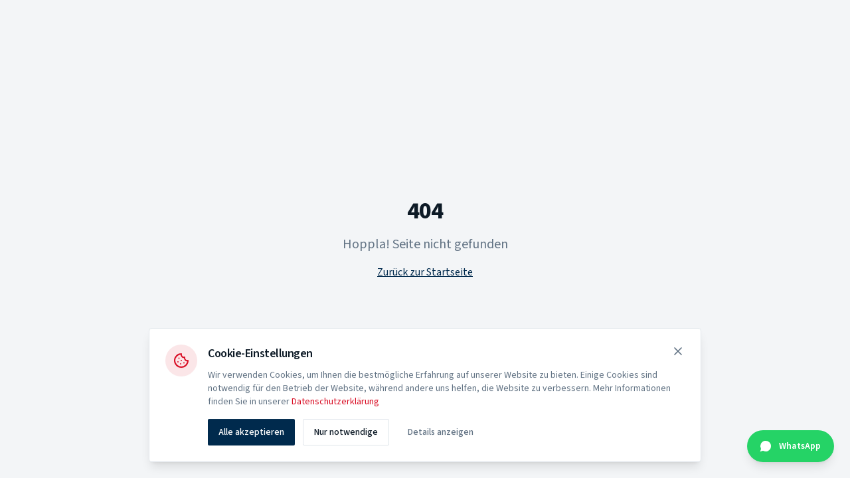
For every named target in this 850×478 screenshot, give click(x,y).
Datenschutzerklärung (335, 403)
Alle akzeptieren (251, 433)
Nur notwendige (346, 433)
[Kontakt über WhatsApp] (790, 446)
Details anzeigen (440, 433)
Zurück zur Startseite (425, 272)
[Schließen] (678, 352)
